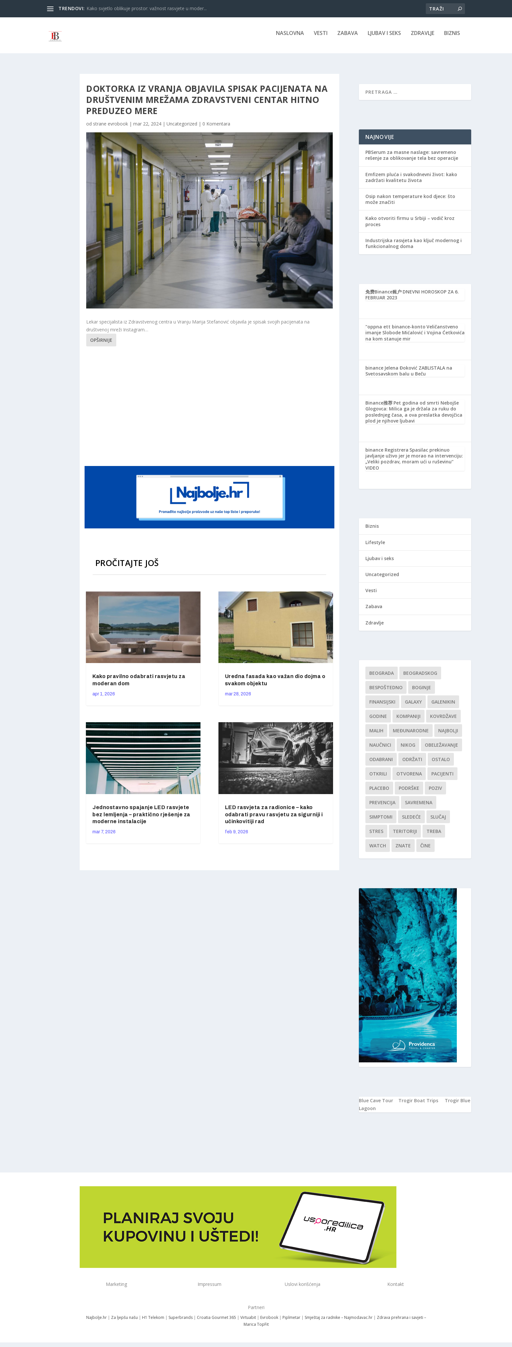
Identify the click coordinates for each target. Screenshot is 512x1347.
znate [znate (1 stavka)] (403, 850)
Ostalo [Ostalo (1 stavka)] (441, 764)
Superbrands (180, 1322)
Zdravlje (422, 38)
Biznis (452, 38)
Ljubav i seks (384, 38)
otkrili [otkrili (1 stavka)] (378, 778)
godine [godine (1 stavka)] (378, 721)
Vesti (321, 38)
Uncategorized (182, 128)
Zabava (347, 38)
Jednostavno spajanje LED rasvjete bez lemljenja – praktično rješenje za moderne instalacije (141, 819)
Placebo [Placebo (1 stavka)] (379, 793)
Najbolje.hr (96, 1322)
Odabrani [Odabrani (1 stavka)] (381, 764)
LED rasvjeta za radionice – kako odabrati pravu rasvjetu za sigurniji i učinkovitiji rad (274, 819)
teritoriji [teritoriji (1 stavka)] (405, 836)
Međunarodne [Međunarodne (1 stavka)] (411, 735)
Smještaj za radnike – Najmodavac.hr (339, 1322)
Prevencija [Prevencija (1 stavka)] (382, 807)
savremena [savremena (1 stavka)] (418, 807)
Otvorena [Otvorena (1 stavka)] (409, 778)
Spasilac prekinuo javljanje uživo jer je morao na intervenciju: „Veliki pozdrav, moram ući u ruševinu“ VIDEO (414, 463)
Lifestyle (375, 547)
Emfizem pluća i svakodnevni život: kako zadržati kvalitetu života (411, 182)
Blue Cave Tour (376, 1105)
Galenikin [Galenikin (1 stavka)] (443, 706)
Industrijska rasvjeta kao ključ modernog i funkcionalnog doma (413, 248)
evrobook (118, 128)
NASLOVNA (290, 38)
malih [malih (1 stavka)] (376, 735)
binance (374, 372)
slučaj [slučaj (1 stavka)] (438, 821)
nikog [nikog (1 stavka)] (408, 749)
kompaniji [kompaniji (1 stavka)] (408, 721)
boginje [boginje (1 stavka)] (421, 692)
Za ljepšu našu (124, 1322)
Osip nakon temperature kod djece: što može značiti (410, 204)
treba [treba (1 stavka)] (433, 836)
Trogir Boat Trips (418, 1105)
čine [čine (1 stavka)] (425, 850)
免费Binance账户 (383, 296)
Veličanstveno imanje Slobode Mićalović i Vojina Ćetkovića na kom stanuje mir (415, 337)
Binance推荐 (378, 407)
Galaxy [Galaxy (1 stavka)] (413, 706)
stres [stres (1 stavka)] (376, 836)
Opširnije (101, 344)
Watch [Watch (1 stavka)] (377, 850)
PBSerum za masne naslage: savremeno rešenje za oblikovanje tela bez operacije (411, 160)
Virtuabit (248, 1322)
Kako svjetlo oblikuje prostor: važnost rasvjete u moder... (147, 8)
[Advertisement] (210, 410)
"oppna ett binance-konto (395, 331)
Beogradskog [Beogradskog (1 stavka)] (420, 677)
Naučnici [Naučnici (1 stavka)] (380, 749)
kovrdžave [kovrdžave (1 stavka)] (443, 721)
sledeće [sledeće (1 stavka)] (411, 821)
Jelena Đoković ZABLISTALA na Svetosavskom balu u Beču (408, 375)
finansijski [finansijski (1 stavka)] (382, 706)
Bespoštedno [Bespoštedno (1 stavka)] (386, 692)
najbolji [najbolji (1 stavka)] (448, 735)
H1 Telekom (153, 1322)
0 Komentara (216, 128)
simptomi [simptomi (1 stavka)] (380, 821)
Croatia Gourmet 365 (216, 1322)
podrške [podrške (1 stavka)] (409, 793)
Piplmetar (290, 1322)
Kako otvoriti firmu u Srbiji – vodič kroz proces (410, 226)
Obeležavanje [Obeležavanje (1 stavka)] (441, 749)
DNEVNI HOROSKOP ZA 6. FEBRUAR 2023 (412, 299)
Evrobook (269, 1322)
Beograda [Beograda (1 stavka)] (381, 677)
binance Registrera (386, 454)
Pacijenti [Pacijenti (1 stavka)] (442, 778)
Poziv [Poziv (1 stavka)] (435, 793)
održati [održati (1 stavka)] (412, 764)
